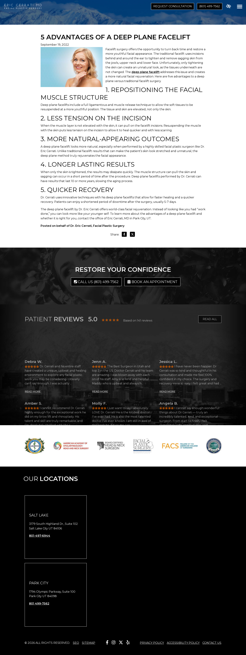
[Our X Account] (121, 642)
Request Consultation (172, 6)
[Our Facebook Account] (107, 642)
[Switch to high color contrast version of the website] (228, 6)
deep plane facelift (146, 72)
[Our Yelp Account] (128, 642)
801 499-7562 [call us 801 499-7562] (39, 603)
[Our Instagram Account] (113, 642)
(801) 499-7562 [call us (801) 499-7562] (209, 6)
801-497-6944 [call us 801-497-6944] (39, 535)
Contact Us (211, 643)
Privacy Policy (152, 643)
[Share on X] (132, 235)
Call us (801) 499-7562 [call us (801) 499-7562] (96, 282)
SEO (76, 643)
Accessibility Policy (183, 643)
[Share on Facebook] (124, 235)
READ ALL (210, 323)
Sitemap (88, 643)
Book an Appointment (152, 282)
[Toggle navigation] (239, 6)
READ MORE (33, 438)
